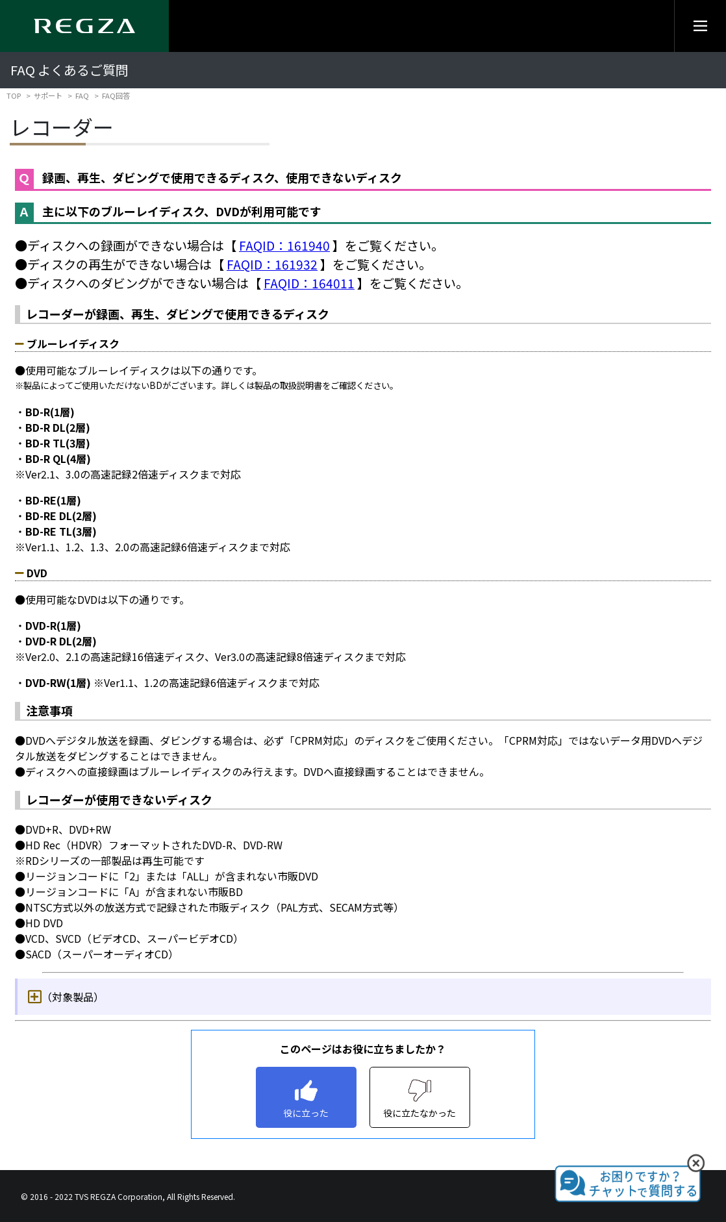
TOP (13, 95)
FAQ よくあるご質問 (69, 69)
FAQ (82, 95)
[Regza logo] (84, 26)
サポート (48, 95)
